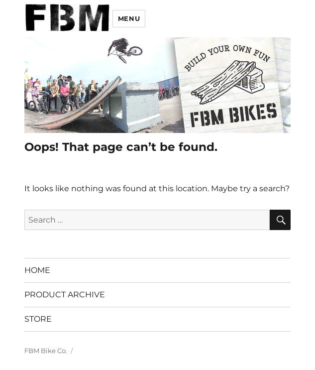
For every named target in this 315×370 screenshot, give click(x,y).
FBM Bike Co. (45, 351)
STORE (38, 319)
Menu (129, 18)
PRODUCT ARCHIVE (64, 294)
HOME (37, 270)
